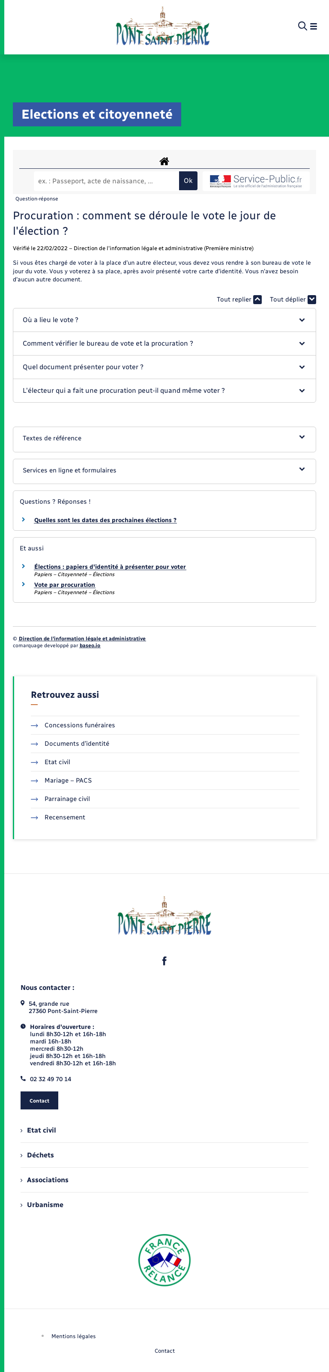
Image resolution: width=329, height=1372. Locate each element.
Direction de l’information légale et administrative (82, 639)
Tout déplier (293, 299)
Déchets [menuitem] (37, 1155)
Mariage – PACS (61, 780)
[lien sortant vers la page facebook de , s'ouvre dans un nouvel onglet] (164, 961)
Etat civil (50, 762)
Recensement (58, 817)
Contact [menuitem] (165, 1351)
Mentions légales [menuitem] (73, 1336)
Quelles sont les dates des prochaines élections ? (105, 520)
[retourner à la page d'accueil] (162, 26)
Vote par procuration (64, 585)
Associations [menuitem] (45, 1180)
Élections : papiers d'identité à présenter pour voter (110, 567)
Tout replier (239, 299)
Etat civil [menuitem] (38, 1130)
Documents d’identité (70, 743)
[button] (164, 320)
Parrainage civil (60, 799)
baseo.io (90, 646)
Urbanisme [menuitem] (42, 1205)
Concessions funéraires (73, 725)
